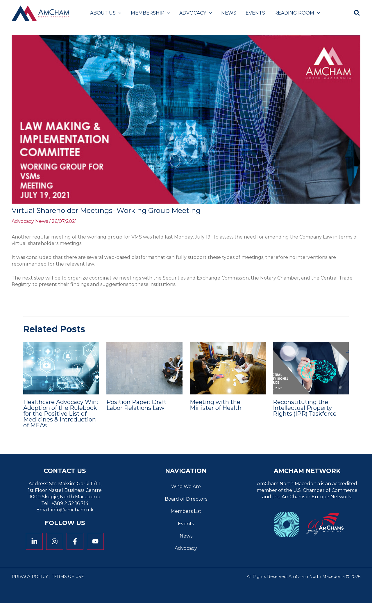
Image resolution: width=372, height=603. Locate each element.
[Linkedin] (34, 541)
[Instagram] (54, 541)
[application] (118, 13)
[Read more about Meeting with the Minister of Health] (228, 368)
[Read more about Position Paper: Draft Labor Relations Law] (144, 368)
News (186, 536)
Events (186, 523)
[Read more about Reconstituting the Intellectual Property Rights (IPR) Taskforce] (311, 368)
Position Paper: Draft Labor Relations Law (136, 405)
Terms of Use (68, 576)
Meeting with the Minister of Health (216, 405)
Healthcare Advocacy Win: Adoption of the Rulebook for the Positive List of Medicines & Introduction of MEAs (60, 414)
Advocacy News (30, 221)
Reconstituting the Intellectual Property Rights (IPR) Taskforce (305, 408)
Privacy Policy (30, 576)
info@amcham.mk (72, 510)
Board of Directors (186, 499)
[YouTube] (95, 541)
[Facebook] (75, 541)
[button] (357, 14)
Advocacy (186, 548)
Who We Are (186, 486)
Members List (186, 511)
